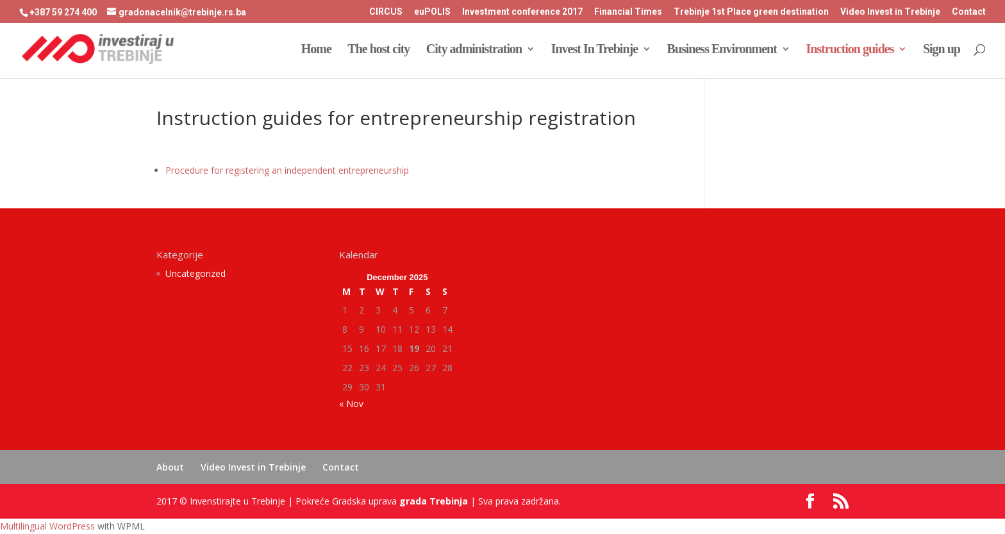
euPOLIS (432, 12)
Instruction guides (849, 50)
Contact (969, 12)
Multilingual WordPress (47, 526)
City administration (474, 50)
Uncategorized (195, 273)
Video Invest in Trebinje (890, 12)
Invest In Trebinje (594, 50)
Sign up (941, 50)
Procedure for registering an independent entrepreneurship (287, 170)
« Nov (351, 403)
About (170, 467)
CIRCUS (386, 12)
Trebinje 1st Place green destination (751, 12)
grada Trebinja (433, 501)
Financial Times (628, 12)
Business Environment (722, 50)
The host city (378, 50)
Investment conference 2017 (522, 12)
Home (316, 50)
